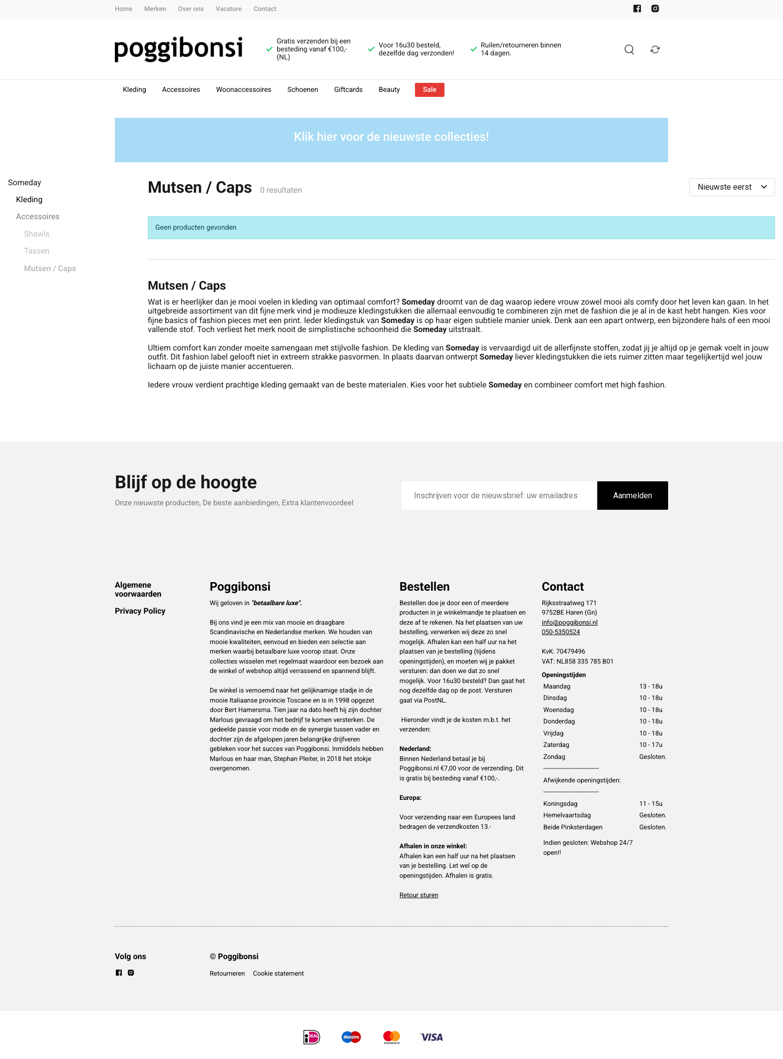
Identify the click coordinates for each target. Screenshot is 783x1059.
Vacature (229, 9)
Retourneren (227, 974)
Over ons (191, 9)
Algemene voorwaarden (138, 589)
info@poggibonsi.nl (570, 623)
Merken (155, 9)
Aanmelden (632, 495)
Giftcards (348, 90)
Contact (265, 9)
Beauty (389, 90)
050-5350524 (561, 632)
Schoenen (303, 90)
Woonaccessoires (244, 90)
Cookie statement (278, 974)
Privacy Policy (140, 611)
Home (123, 9)
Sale (429, 90)
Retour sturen (418, 895)
